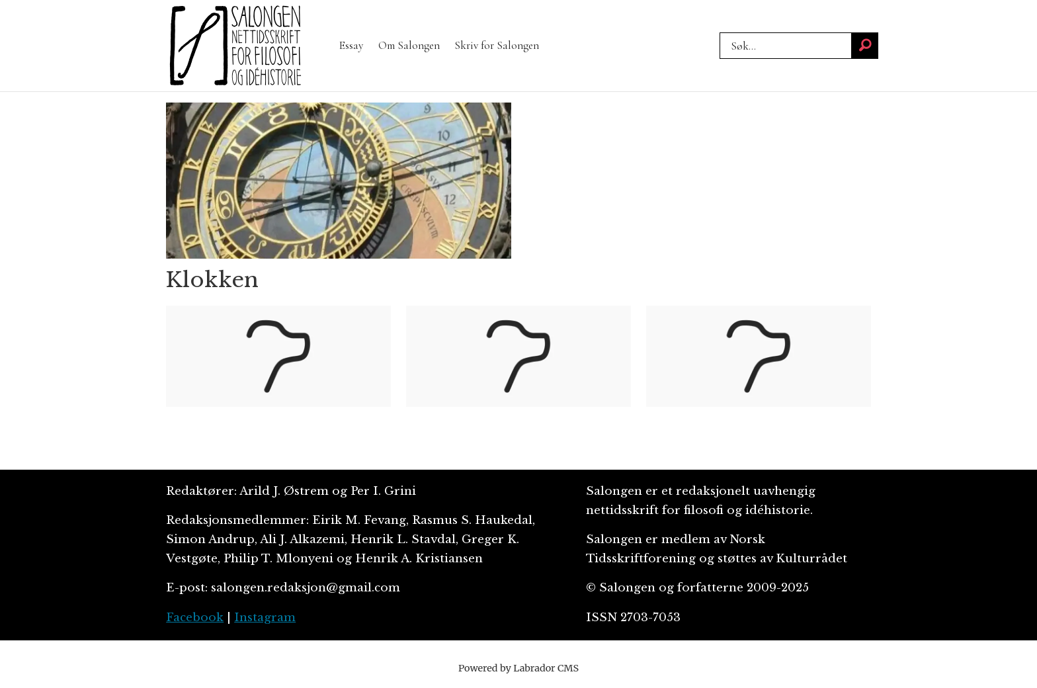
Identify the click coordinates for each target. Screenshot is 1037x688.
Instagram (265, 617)
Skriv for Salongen (496, 45)
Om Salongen (409, 45)
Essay (351, 45)
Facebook (195, 617)
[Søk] (865, 45)
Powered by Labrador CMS (518, 668)
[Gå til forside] (235, 45)
